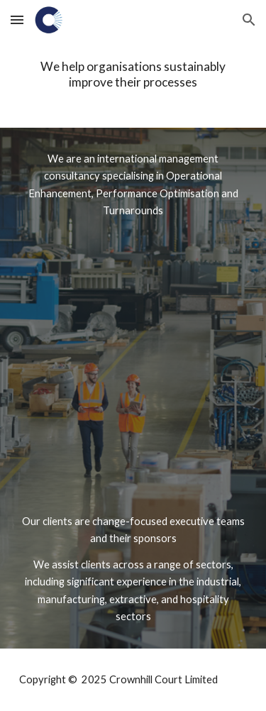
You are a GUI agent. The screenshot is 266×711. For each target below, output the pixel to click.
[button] (17, 19)
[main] (133, 74)
